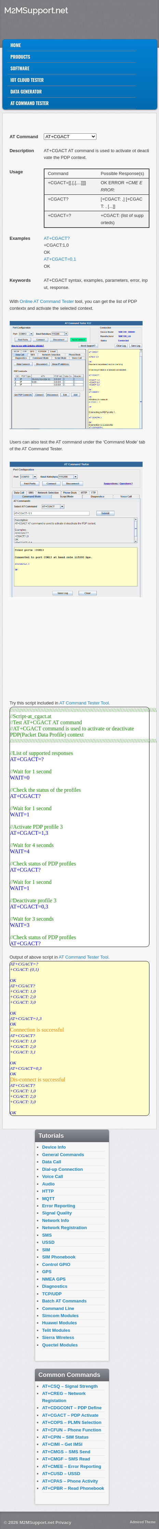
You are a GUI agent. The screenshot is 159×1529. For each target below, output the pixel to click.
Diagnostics (54, 1286)
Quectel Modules (60, 1345)
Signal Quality (57, 1212)
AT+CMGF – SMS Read (66, 1458)
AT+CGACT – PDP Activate (70, 1415)
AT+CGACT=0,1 (60, 259)
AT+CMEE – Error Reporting (71, 1466)
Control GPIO (56, 1264)
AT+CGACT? (57, 238)
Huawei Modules (59, 1322)
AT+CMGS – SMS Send (66, 1451)
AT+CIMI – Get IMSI (62, 1444)
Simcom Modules (60, 1315)
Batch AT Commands (64, 1301)
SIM (46, 1249)
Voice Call (52, 1176)
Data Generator (26, 91)
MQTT (48, 1198)
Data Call (51, 1161)
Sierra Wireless (58, 1337)
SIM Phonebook (59, 1256)
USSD (48, 1242)
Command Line (58, 1308)
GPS (46, 1271)
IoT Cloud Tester (26, 79)
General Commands (63, 1154)
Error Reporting (58, 1205)
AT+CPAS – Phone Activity (70, 1481)
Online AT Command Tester (47, 301)
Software (19, 68)
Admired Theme (143, 1522)
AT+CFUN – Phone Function (71, 1429)
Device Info (54, 1147)
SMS (47, 1235)
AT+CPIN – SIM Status (65, 1437)
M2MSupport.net (36, 10)
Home (15, 45)
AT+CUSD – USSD (61, 1473)
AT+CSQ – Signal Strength (70, 1386)
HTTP (48, 1191)
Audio (48, 1183)
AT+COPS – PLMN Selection (72, 1422)
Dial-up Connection (62, 1169)
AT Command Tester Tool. (84, 702)
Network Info (55, 1220)
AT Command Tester (29, 103)
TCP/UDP (52, 1293)
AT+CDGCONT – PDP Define (72, 1407)
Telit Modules (56, 1330)
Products (20, 56)
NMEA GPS (54, 1279)
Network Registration (64, 1227)
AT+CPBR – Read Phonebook (73, 1488)
